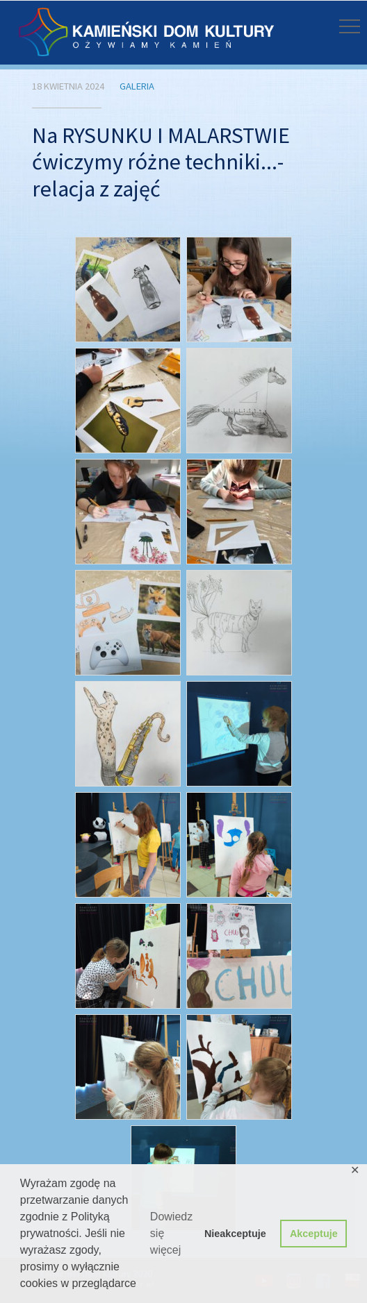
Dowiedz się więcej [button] (171, 1233)
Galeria (137, 86)
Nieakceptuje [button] (235, 1233)
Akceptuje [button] (314, 1233)
